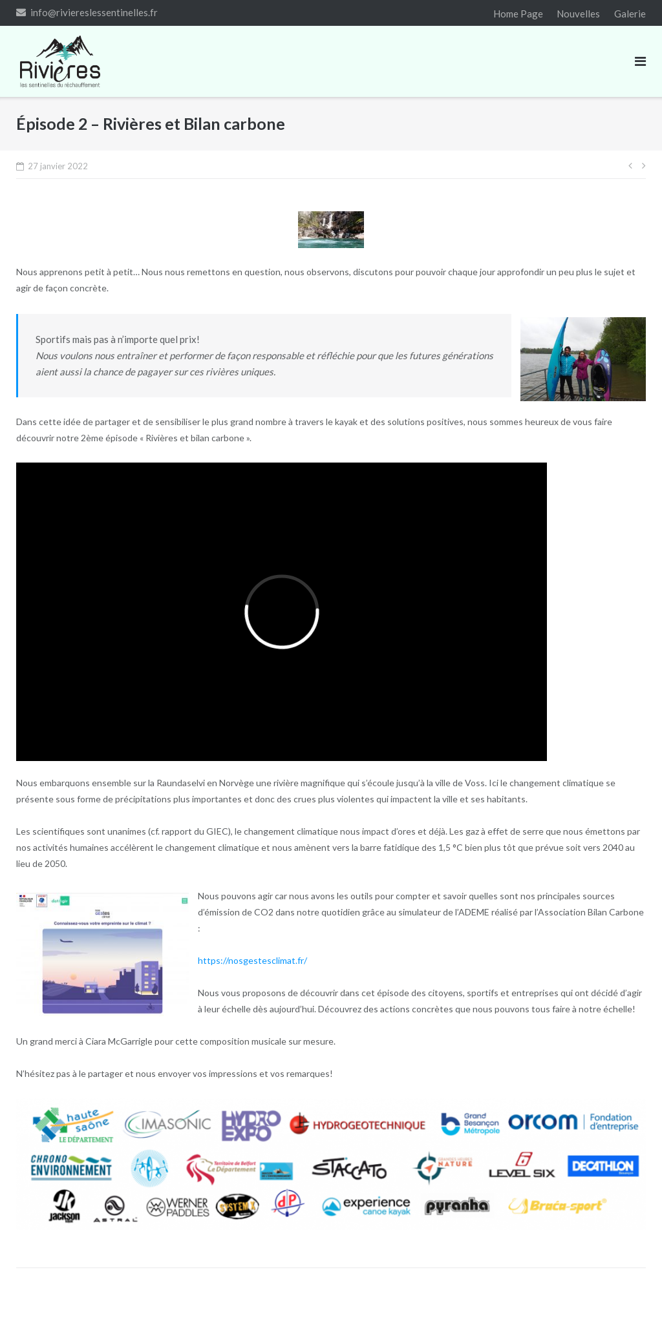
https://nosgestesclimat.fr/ (252, 960)
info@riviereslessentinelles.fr (94, 12)
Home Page (518, 13)
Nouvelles (578, 13)
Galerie (630, 13)
